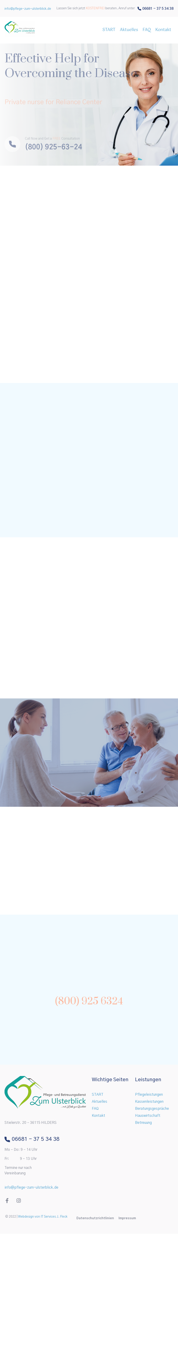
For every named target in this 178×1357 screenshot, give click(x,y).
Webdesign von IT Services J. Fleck (42, 1216)
